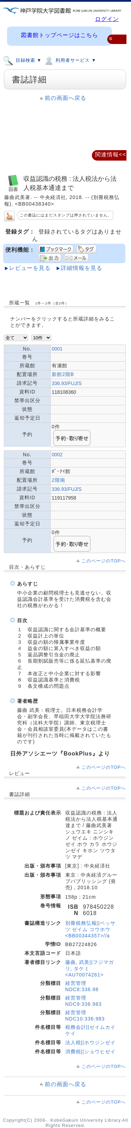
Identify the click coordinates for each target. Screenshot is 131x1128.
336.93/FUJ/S (67, 383)
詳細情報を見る (81, 268)
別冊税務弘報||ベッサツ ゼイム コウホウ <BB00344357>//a (90, 929)
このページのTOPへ (103, 560)
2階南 (58, 480)
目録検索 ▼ (22, 60)
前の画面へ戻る (65, 98)
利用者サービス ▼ (69, 60)
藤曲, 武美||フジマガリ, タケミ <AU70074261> (89, 968)
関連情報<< (110, 154)
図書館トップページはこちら (59, 35)
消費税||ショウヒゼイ (90, 1051)
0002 (57, 454)
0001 (57, 349)
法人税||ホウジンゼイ (90, 1042)
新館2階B (63, 374)
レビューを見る (30, 268)
